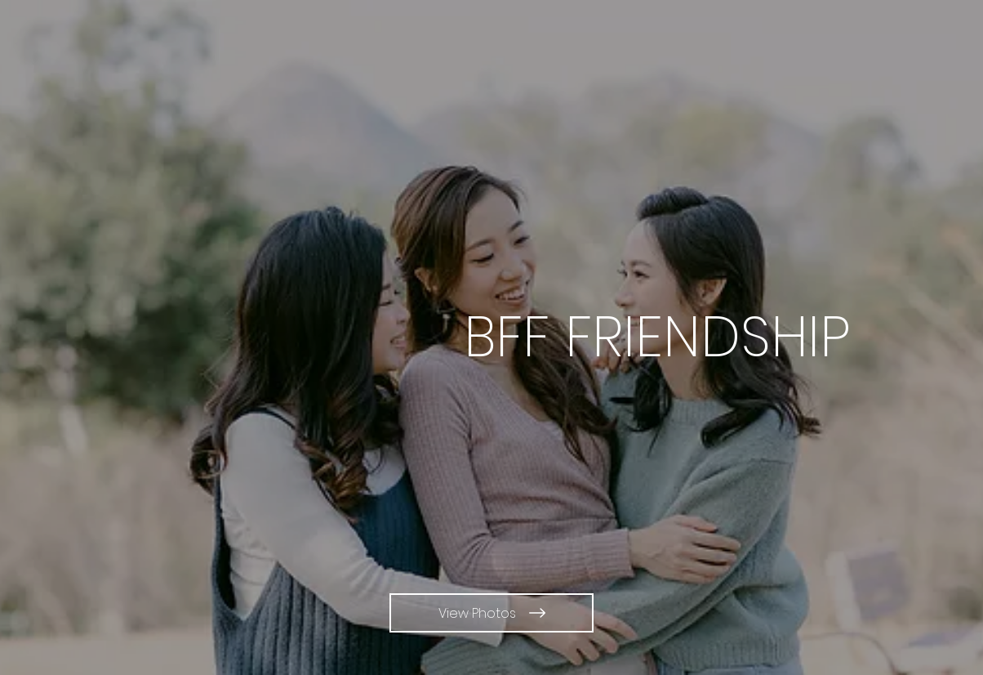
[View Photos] (491, 613)
